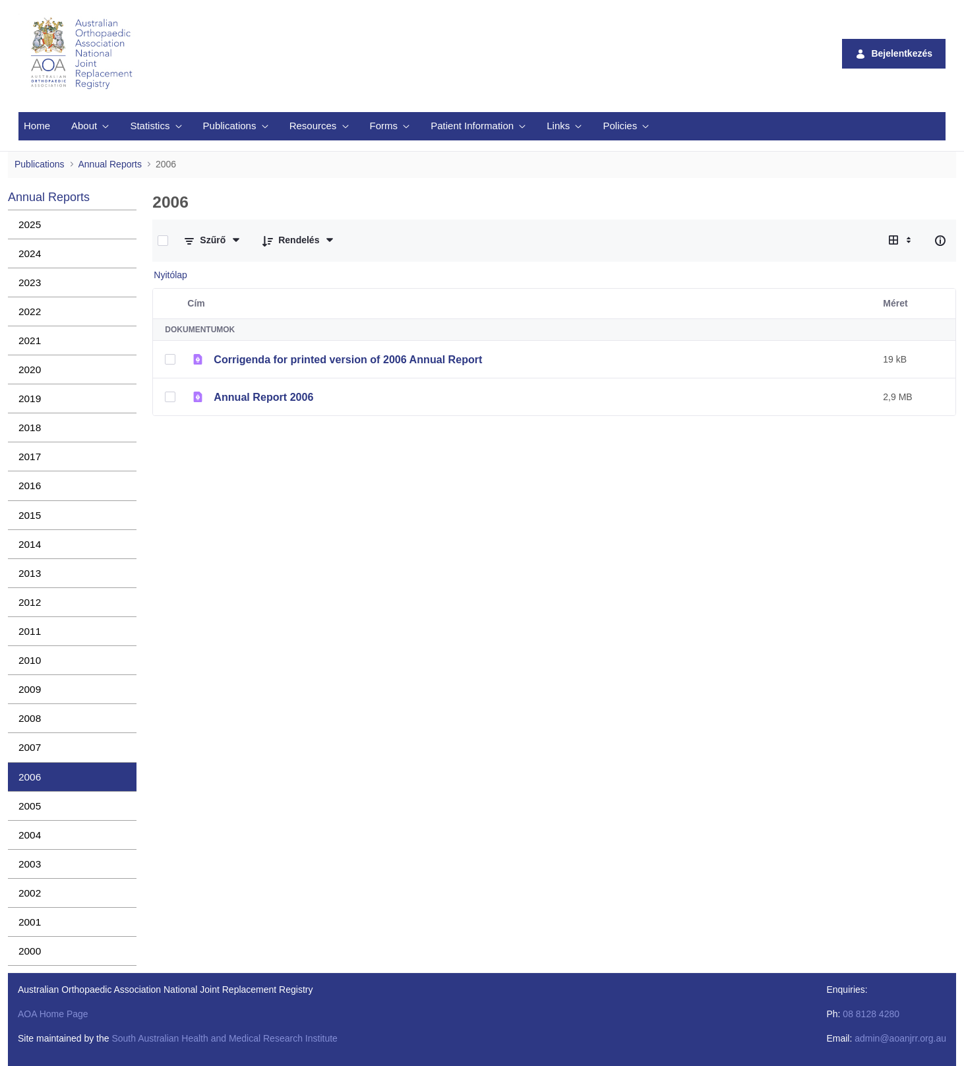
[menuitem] (36, 126)
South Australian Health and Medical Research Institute (224, 1038)
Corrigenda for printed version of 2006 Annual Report (348, 359)
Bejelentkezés (893, 53)
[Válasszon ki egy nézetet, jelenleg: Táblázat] (901, 240)
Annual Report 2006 (263, 397)
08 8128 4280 (871, 1014)
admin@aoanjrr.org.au (900, 1038)
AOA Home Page (53, 1014)
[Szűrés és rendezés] (213, 240)
